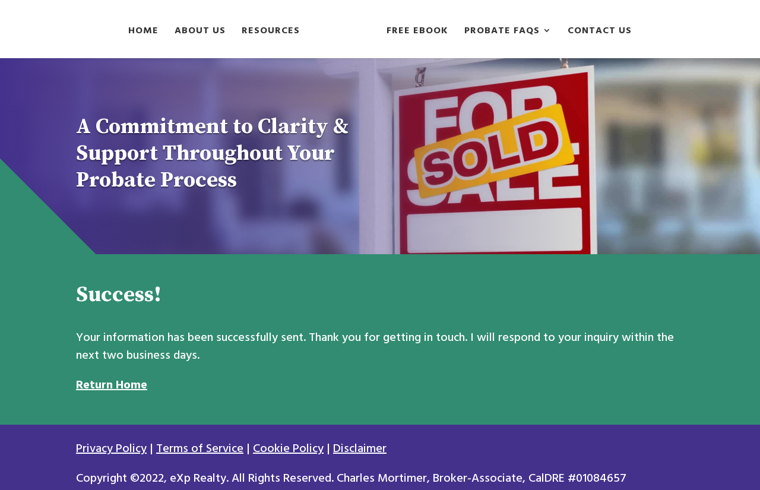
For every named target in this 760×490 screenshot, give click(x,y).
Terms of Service (199, 448)
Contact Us (600, 32)
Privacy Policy (111, 448)
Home (143, 32)
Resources (271, 32)
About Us (200, 32)
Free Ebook (417, 32)
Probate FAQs (502, 32)
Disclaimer (360, 448)
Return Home (111, 384)
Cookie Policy (288, 448)
